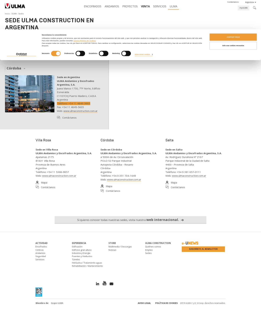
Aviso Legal (144, 303)
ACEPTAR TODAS (233, 8)
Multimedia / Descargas (120, 246)
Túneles (76, 259)
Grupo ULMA (57, 303)
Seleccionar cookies (142, 25)
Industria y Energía (81, 253)
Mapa (44, 182)
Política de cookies (166, 303)
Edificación (77, 246)
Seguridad (40, 256)
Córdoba (14, 68)
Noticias (112, 249)
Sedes (148, 253)
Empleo (149, 249)
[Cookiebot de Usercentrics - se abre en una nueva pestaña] (21, 25)
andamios (60, 39)
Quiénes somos (153, 246)
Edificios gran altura (81, 249)
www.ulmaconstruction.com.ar (80, 111)
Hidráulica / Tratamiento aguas (87, 262)
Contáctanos (69, 117)
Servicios (39, 259)
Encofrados (41, 246)
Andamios (40, 253)
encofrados (43, 39)
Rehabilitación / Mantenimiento (87, 265)
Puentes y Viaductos (82, 256)
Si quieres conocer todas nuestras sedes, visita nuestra (130, 219)
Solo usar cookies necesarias (233, 16)
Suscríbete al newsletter (203, 249)
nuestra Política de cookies (84, 11)
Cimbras (39, 249)
